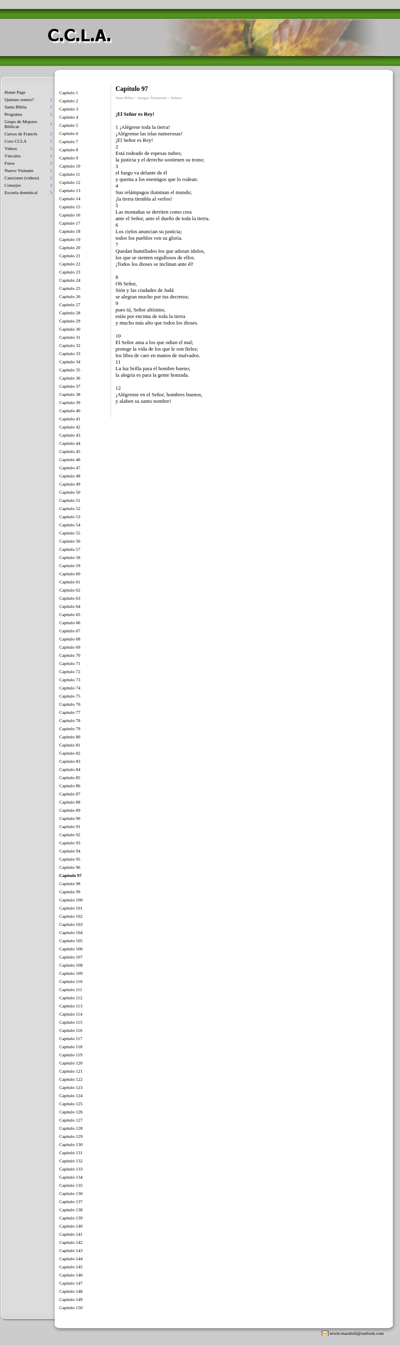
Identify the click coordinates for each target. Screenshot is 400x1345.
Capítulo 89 (69, 810)
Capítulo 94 (69, 850)
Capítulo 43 (69, 435)
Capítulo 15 (69, 206)
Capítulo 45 (69, 451)
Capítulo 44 (69, 443)
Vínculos (12, 155)
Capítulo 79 (69, 728)
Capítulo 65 (69, 614)
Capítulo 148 (70, 1291)
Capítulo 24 (69, 280)
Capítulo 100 (70, 899)
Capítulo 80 (69, 736)
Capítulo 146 (70, 1274)
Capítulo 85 (69, 777)
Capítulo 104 (70, 932)
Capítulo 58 (69, 557)
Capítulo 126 (70, 1111)
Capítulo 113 (70, 1005)
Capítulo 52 (69, 508)
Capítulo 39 (69, 402)
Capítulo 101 (70, 908)
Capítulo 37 (69, 386)
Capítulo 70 (69, 655)
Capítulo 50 (69, 492)
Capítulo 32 (69, 345)
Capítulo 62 (69, 589)
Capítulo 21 (69, 255)
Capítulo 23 (69, 271)
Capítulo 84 (69, 769)
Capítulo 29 (69, 320)
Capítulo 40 (69, 410)
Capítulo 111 (70, 989)
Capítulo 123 (70, 1087)
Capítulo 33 (69, 353)
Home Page (14, 92)
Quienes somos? (19, 99)
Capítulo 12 (69, 182)
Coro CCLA (15, 141)
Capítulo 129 (70, 1136)
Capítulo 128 (70, 1128)
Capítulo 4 (68, 117)
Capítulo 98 (69, 883)
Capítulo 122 (70, 1079)
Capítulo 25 (69, 288)
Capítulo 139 (70, 1217)
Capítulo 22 (69, 263)
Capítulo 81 (69, 744)
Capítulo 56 (69, 541)
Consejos (12, 185)
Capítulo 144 (70, 1258)
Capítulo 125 (70, 1103)
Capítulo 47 (69, 467)
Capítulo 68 (69, 638)
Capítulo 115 (70, 1022)
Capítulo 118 (70, 1046)
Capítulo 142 (70, 1242)
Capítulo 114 (70, 1014)
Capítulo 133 (70, 1168)
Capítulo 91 (69, 826)
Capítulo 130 (70, 1144)
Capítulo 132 (70, 1160)
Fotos (9, 163)
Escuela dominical (21, 192)
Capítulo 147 (70, 1283)
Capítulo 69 (69, 647)
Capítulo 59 (69, 565)
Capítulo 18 (69, 231)
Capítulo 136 (70, 1193)
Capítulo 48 (69, 475)
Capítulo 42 (69, 426)
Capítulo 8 (68, 149)
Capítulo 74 (69, 687)
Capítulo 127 (70, 1120)
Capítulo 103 (70, 924)
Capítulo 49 (69, 483)
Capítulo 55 (69, 532)
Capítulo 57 (69, 549)
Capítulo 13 (69, 190)
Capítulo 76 (69, 704)
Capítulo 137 (70, 1201)
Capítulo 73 (69, 679)
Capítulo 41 (69, 418)
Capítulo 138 (70, 1209)
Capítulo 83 (69, 761)
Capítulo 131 (70, 1152)
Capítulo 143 (70, 1250)
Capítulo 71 (69, 663)
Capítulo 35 (69, 369)
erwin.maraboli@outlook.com (357, 1333)
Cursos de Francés (21, 133)
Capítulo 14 (69, 198)
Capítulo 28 (69, 312)
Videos (10, 148)
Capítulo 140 (70, 1226)
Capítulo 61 (69, 581)
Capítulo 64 (69, 606)
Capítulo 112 (70, 997)
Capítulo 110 (70, 981)
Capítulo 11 (69, 174)
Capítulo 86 (69, 785)
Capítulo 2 (68, 100)
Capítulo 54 (69, 524)
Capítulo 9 (68, 157)
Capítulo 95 (69, 859)
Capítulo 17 (69, 223)
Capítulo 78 (69, 720)
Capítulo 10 (69, 165)
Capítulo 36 (69, 377)
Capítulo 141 (70, 1234)
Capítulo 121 (70, 1071)
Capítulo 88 (69, 801)
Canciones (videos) (21, 177)
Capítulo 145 (70, 1266)
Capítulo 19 (69, 239)
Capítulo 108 (70, 965)
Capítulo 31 (69, 337)
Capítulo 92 (69, 834)
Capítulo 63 (69, 598)
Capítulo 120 (70, 1062)
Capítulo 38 (69, 394)
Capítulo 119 (70, 1054)
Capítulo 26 (69, 296)
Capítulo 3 (68, 108)
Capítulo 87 (69, 793)
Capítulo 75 (69, 695)
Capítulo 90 (69, 818)
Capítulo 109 (70, 973)
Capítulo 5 (68, 125)
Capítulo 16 (69, 214)
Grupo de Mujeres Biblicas (20, 124)
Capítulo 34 (69, 361)
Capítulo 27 (69, 304)
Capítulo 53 (69, 516)
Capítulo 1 (68, 92)
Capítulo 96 (69, 867)
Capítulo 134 (70, 1177)
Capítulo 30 (69, 329)
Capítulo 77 (69, 712)
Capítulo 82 (69, 753)
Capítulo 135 (70, 1185)
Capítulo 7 (68, 141)
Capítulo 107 (70, 956)
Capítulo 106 (70, 948)
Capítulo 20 (69, 247)
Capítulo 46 (69, 459)
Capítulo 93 (69, 842)
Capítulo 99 (69, 891)
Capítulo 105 (70, 940)
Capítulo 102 (70, 916)
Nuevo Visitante (18, 170)
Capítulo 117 (70, 1038)
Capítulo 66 (69, 622)
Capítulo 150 (70, 1307)
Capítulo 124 (70, 1095)
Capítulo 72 (69, 671)
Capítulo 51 (69, 500)
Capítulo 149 (70, 1299)
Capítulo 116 (70, 1030)
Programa (13, 114)
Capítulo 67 (69, 630)
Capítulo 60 (69, 573)
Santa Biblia (15, 106)
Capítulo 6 (68, 133)
